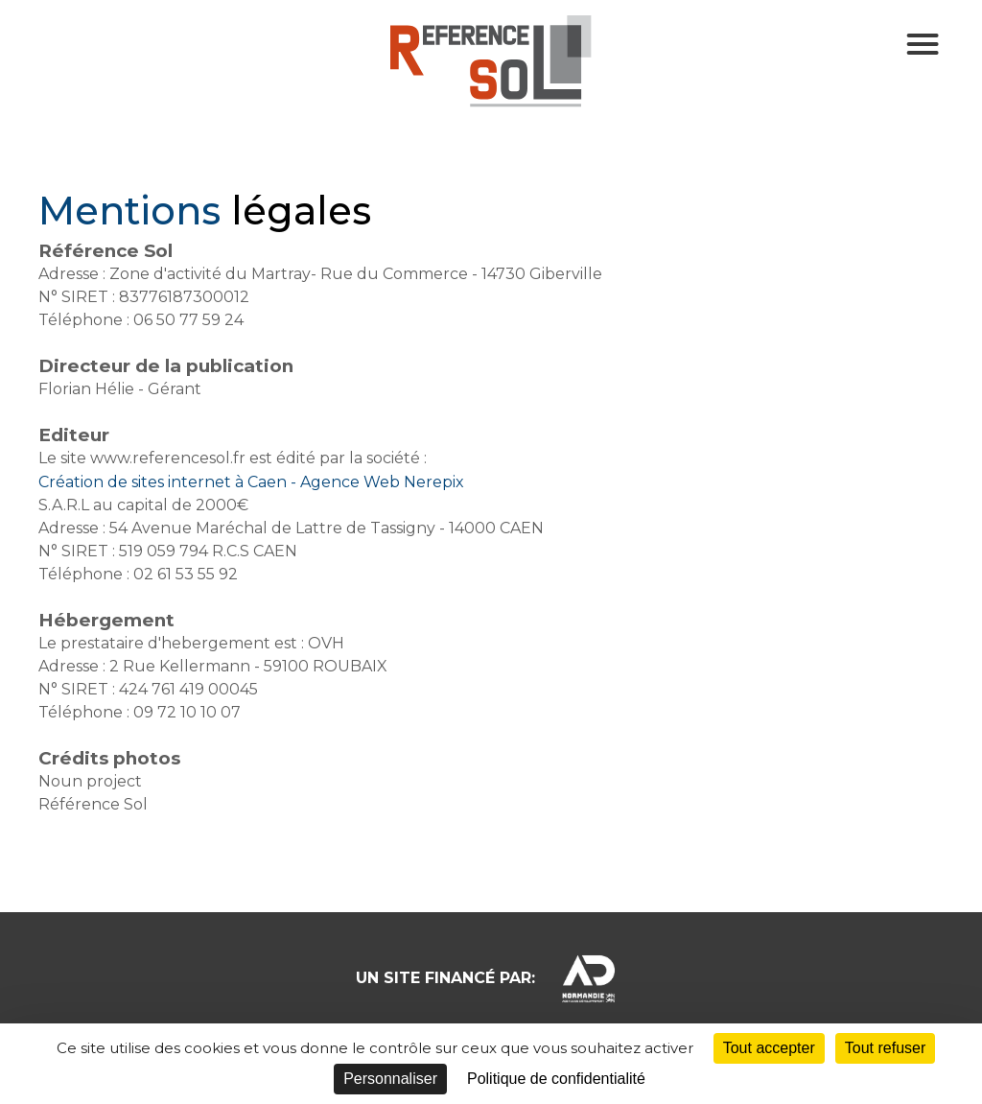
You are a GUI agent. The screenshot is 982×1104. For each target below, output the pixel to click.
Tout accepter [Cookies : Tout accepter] (769, 1048)
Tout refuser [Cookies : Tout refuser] (885, 1048)
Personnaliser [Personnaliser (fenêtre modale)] (390, 1078)
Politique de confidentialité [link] (556, 1078)
